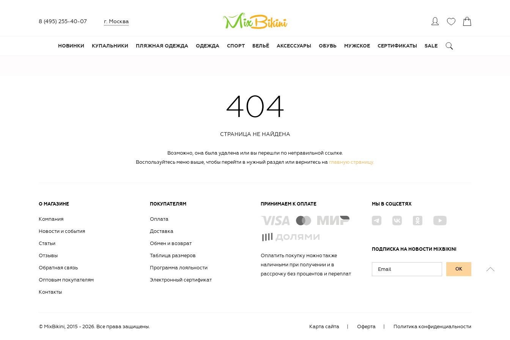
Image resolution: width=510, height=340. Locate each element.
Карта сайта (324, 326)
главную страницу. (351, 162)
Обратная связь (58, 267)
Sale (431, 46)
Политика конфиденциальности (432, 326)
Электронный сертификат (181, 280)
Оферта (366, 326)
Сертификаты (397, 46)
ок (458, 269)
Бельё (260, 46)
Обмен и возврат (171, 243)
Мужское (357, 46)
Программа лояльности (179, 267)
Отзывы (48, 255)
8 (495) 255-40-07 (63, 21)
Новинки (71, 46)
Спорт (236, 46)
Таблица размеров (173, 255)
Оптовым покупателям (66, 280)
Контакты (50, 292)
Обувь (328, 46)
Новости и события (62, 231)
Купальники (110, 46)
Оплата (159, 219)
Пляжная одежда (162, 46)
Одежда (207, 46)
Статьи (47, 243)
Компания (51, 219)
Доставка (161, 231)
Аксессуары (294, 46)
